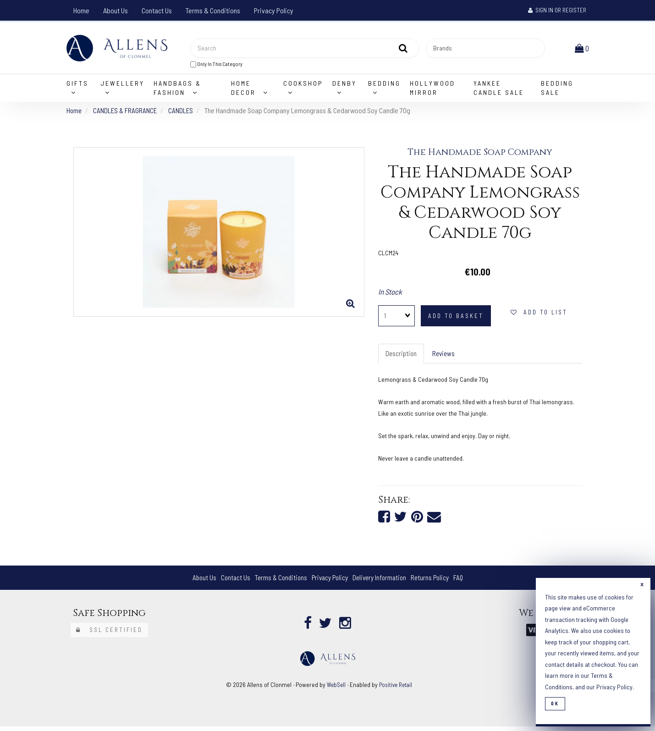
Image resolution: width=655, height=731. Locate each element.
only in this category (216, 65)
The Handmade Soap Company (480, 155)
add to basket (456, 319)
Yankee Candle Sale (498, 90)
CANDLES (184, 113)
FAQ (464, 581)
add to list (539, 315)
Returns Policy (434, 581)
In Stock (390, 294)
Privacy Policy (273, 10)
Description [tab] (401, 356)
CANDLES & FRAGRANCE (127, 113)
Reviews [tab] (445, 356)
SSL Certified (109, 634)
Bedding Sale (557, 90)
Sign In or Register (557, 10)
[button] (583, 49)
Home (81, 10)
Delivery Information (381, 581)
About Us (115, 10)
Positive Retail (396, 689)
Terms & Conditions (213, 10)
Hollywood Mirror (432, 90)
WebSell (335, 689)
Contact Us (157, 10)
